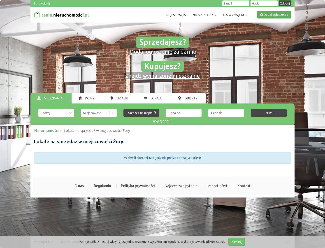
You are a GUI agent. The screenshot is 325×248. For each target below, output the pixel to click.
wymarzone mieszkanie (171, 76)
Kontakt (244, 186)
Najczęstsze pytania (181, 186)
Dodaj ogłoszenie (274, 14)
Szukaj (269, 113)
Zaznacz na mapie (141, 113)
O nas (79, 186)
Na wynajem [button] (235, 15)
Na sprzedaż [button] (204, 15)
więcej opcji (162, 121)
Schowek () (42, 3)
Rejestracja (176, 15)
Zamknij (236, 242)
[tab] (51, 98)
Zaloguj (285, 3)
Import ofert (217, 186)
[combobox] (83, 113)
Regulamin (102, 186)
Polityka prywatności (138, 186)
